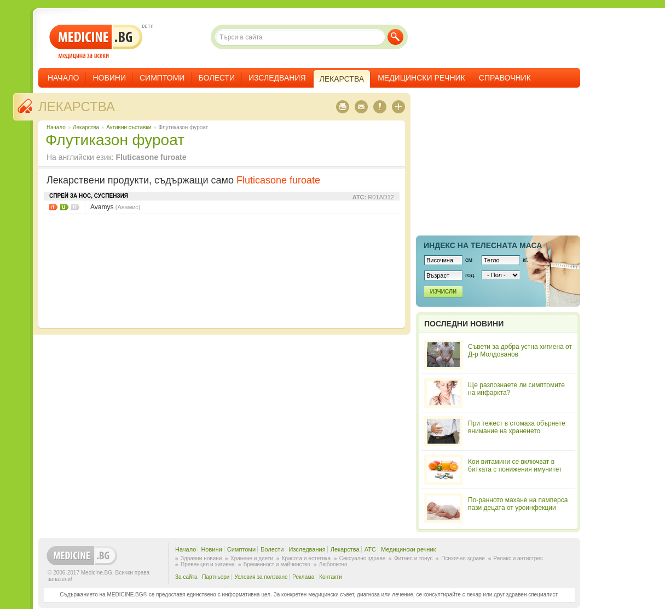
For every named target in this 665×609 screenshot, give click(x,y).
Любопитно (333, 564)
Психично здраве (463, 558)
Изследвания (277, 77)
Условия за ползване (260, 577)
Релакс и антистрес (518, 558)
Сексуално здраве (362, 558)
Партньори (215, 577)
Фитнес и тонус (413, 558)
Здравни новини (201, 558)
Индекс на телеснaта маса (483, 245)
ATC (370, 549)
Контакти (330, 577)
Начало (63, 77)
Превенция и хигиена (208, 564)
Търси (395, 37)
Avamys (115, 207)
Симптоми (162, 77)
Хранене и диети (251, 558)
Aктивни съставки (128, 127)
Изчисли (443, 292)
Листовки (53, 207)
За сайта (186, 577)
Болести (216, 77)
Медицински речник (421, 77)
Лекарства (76, 106)
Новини (109, 77)
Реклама (303, 577)
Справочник (505, 77)
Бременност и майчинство (277, 564)
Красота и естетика (306, 558)
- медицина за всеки (96, 42)
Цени (64, 207)
